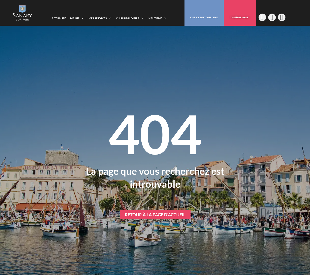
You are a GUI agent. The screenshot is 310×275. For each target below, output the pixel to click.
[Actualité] (59, 18)
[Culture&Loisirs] (130, 18)
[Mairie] (77, 18)
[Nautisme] (157, 18)
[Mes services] (100, 18)
